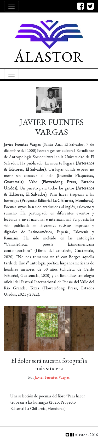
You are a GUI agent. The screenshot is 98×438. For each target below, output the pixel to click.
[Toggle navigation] (11, 6)
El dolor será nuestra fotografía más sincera (49, 364)
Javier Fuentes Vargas (52, 377)
